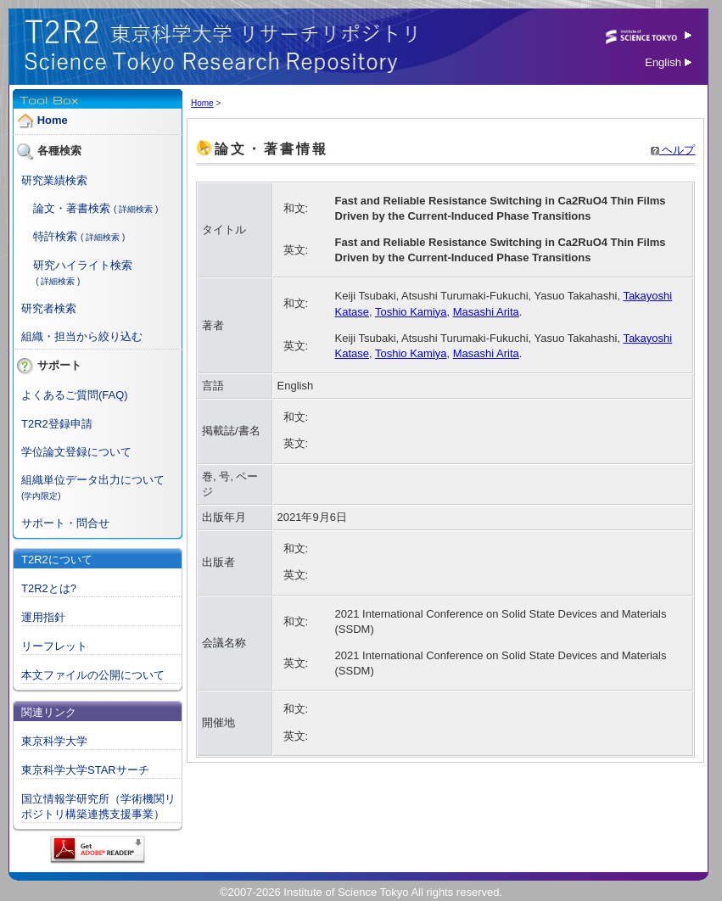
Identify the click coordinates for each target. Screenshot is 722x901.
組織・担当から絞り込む (82, 336)
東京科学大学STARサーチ (85, 770)
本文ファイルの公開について (93, 675)
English (668, 62)
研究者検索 (48, 308)
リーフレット (54, 646)
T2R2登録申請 (56, 423)
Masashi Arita (486, 311)
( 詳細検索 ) (136, 209)
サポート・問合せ (65, 523)
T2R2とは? (48, 588)
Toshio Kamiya (411, 311)
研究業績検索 (54, 180)
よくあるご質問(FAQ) (74, 395)
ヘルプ (673, 149)
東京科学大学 (54, 741)
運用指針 (43, 617)
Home (52, 120)
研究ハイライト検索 (82, 265)
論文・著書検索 (71, 208)
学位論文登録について (76, 451)
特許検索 (55, 236)
